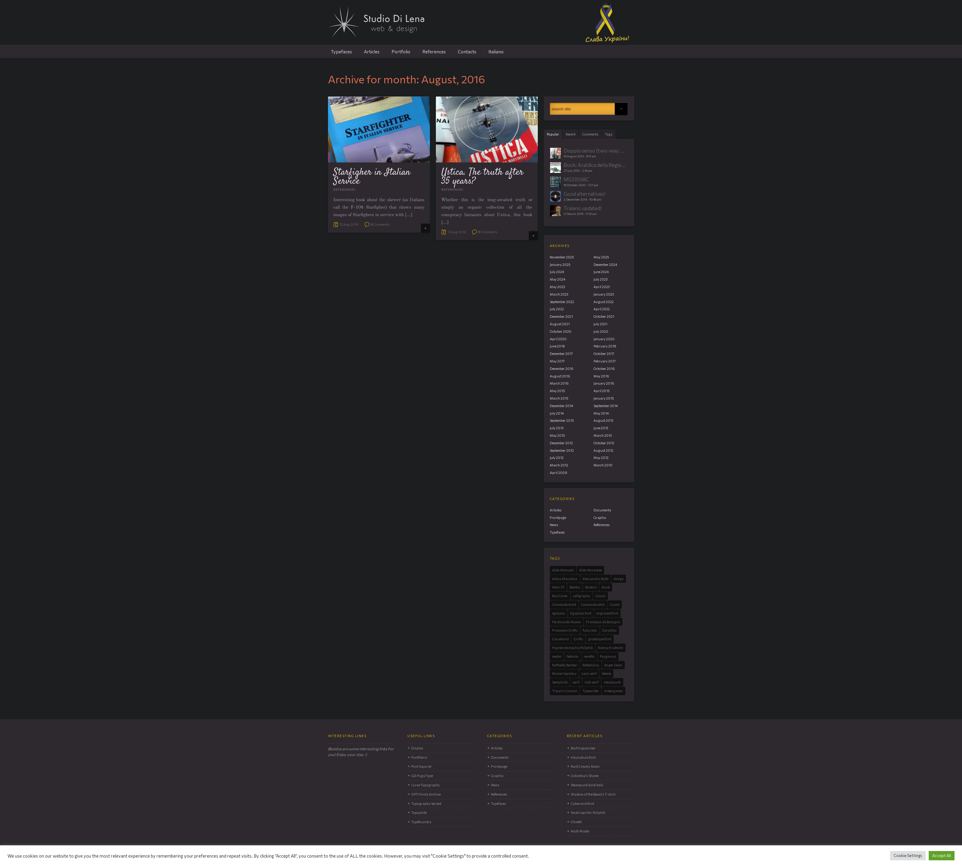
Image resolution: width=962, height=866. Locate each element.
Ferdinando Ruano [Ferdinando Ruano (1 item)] (566, 622)
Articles (372, 51)
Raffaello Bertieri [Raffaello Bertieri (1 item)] (564, 665)
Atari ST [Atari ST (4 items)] (558, 587)
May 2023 (557, 287)
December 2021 (561, 316)
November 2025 (562, 257)
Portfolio (401, 51)
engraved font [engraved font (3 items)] (607, 613)
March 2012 (559, 465)
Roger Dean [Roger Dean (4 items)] (613, 665)
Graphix (600, 517)
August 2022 (604, 302)
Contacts (467, 51)
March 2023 (559, 294)
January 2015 (604, 398)
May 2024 (557, 279)
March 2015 (559, 398)
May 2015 (557, 391)
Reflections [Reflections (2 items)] (590, 665)
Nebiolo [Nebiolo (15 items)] (573, 656)
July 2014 (557, 413)
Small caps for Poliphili (588, 812)
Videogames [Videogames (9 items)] (613, 691)
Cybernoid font (582, 803)
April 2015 (602, 391)
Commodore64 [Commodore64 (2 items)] (593, 604)
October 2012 (604, 443)
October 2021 (604, 316)
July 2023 (601, 279)
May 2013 (557, 435)
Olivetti (576, 822)
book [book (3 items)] (606, 587)
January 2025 (560, 264)
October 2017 (604, 354)
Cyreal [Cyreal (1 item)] (614, 604)
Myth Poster (580, 831)
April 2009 (558, 473)
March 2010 (603, 465)
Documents (602, 510)
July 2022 (557, 309)
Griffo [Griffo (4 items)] (578, 639)
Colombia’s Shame (584, 776)
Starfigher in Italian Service (371, 176)
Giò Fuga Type (422, 776)
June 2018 (557, 346)
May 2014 (601, 413)
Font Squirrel (421, 766)
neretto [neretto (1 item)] (589, 656)
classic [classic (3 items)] (600, 596)
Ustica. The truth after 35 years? (482, 176)
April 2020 (558, 339)
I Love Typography (425, 785)
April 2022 (602, 309)
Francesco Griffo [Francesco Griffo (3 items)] (565, 630)
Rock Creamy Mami (585, 766)
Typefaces (341, 51)
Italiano (496, 51)
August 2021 (560, 324)
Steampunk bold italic (587, 785)
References (434, 51)
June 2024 (601, 272)
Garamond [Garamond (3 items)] (560, 639)
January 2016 (604, 383)
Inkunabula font (583, 757)
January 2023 (604, 294)
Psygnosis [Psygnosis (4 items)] (608, 656)
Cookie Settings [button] (908, 855)
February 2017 (605, 361)
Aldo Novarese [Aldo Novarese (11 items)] (590, 570)
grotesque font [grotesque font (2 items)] (599, 639)
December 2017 (561, 354)
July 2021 (600, 324)
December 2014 (561, 406)
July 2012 (557, 458)
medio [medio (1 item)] (556, 656)
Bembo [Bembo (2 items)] (575, 587)
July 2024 (557, 272)
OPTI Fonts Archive (426, 794)
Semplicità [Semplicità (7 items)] (559, 682)
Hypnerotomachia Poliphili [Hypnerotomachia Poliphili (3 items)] (572, 648)
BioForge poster (583, 748)
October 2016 (604, 369)
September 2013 (562, 420)
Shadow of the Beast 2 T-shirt (593, 794)
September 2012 (562, 450)
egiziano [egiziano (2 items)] (558, 613)
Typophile (419, 812)
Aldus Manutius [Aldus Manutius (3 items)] (564, 579)
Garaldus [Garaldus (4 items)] (609, 630)
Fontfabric (419, 757)
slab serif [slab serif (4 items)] (592, 682)
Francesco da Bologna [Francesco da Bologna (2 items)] (603, 622)
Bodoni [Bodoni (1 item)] (591, 587)
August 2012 (603, 450)
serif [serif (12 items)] (576, 682)
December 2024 (605, 264)
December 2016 (561, 369)
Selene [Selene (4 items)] (606, 673)
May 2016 (601, 376)
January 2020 (604, 339)
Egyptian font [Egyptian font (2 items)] (580, 613)
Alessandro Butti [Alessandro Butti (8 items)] (595, 579)
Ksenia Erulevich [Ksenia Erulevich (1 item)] (610, 648)
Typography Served (426, 803)
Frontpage (558, 517)
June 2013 (601, 428)
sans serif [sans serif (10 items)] (589, 673)
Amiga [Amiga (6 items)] (619, 579)
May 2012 (601, 458)
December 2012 (561, 443)
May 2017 (557, 361)
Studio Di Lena (481, 25)
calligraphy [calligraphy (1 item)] (581, 596)
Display (417, 748)
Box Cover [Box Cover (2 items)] (560, 596)
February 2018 (605, 346)
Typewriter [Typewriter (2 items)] (590, 691)
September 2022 (562, 302)
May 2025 (601, 257)
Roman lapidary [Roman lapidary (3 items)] (564, 673)
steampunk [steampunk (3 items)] (612, 682)
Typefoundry (421, 822)
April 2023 (602, 287)
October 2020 (560, 331)
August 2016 (560, 376)
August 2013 (603, 420)
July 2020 (601, 331)
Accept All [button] (941, 855)
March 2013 (603, 435)
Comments (380, 224)
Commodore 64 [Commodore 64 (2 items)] (564, 604)
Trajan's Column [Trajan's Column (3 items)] (564, 691)
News (554, 525)
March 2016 (559, 383)
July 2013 (557, 428)
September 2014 (606, 406)
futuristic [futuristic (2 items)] (590, 630)
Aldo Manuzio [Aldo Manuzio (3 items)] (563, 570)
